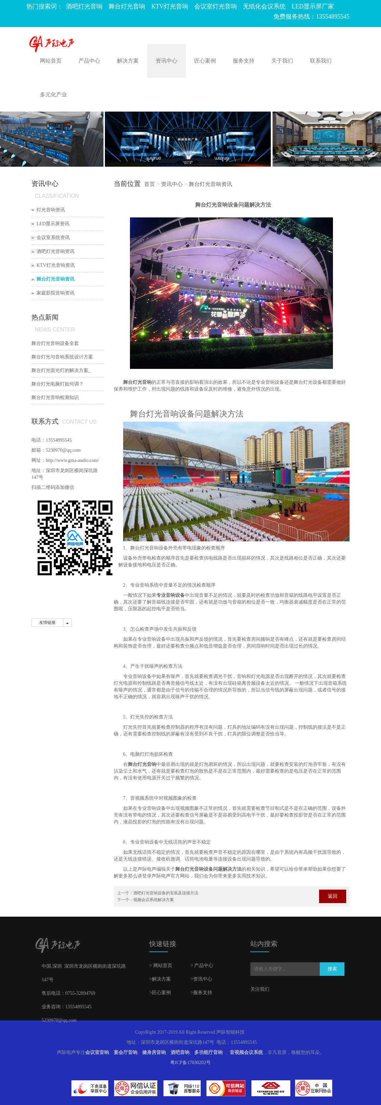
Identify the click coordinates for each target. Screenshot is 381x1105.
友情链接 (47, 622)
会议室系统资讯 (53, 237)
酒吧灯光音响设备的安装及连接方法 (165, 893)
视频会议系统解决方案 (153, 899)
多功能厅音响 (208, 1052)
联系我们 (321, 61)
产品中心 (89, 61)
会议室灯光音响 (215, 6)
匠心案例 (205, 61)
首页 (149, 184)
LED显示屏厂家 (313, 6)
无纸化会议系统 (264, 6)
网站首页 (51, 61)
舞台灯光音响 (127, 6)
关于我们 (282, 61)
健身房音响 (154, 1052)
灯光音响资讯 (51, 209)
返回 (332, 896)
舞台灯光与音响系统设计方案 (62, 356)
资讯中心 (166, 61)
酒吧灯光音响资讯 (55, 251)
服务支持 (243, 61)
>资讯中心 (201, 979)
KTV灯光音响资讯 (56, 265)
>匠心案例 (160, 992)
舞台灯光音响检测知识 (55, 397)
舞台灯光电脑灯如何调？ (57, 383)
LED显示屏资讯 (53, 223)
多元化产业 (53, 94)
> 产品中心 (201, 965)
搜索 (332, 968)
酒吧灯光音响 (84, 6)
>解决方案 (160, 979)
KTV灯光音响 (169, 6)
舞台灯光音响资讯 (210, 184)
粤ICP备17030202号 (190, 1062)
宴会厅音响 (125, 1052)
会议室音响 (97, 1052)
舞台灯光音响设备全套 (55, 343)
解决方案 (128, 61)
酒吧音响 (180, 1052)
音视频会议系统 (246, 1052)
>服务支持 (201, 992)
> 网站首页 (160, 965)
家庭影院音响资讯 (55, 293)
